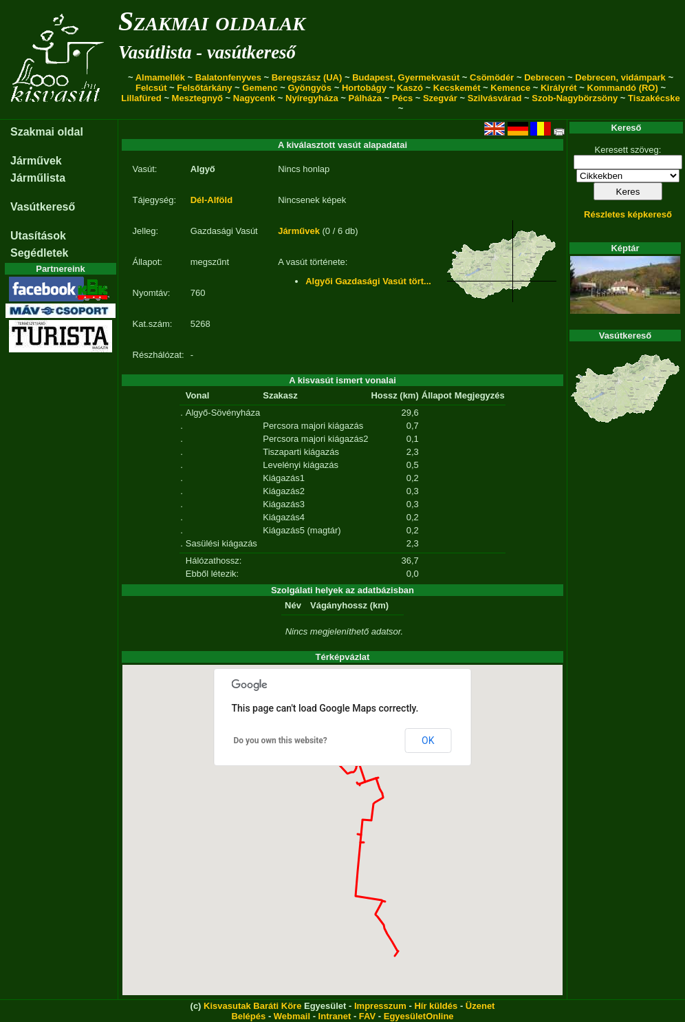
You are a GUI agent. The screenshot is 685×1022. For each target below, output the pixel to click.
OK (428, 740)
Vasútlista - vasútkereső (207, 52)
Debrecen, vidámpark (620, 77)
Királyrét (559, 88)
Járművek (36, 161)
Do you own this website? (280, 740)
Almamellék (160, 77)
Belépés (248, 1016)
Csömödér (492, 77)
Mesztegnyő (197, 98)
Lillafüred (141, 98)
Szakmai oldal (46, 132)
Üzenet (480, 1006)
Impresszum (380, 1006)
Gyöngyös (309, 88)
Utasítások (38, 236)
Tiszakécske (654, 98)
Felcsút (151, 88)
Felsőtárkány (204, 88)
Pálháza (365, 98)
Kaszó (410, 88)
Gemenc (259, 88)
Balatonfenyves (228, 77)
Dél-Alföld (211, 200)
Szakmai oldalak (211, 21)
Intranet (334, 1016)
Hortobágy (364, 88)
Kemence (510, 88)
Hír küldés (435, 1006)
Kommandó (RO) (622, 88)
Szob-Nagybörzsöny (575, 98)
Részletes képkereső (628, 214)
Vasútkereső (42, 207)
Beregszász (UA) (307, 77)
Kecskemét (457, 88)
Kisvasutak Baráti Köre (252, 1006)
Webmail (292, 1016)
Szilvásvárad (495, 98)
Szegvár (440, 98)
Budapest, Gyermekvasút (405, 77)
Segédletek (39, 253)
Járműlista (37, 178)
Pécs (402, 98)
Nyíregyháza (311, 98)
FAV (367, 1016)
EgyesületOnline (419, 1016)
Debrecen (544, 77)
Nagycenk (254, 98)
